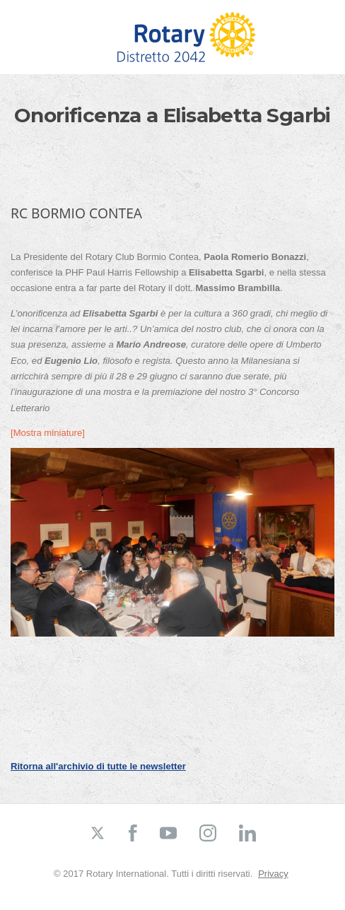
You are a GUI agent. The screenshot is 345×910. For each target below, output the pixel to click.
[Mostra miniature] (48, 432)
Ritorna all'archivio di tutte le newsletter (98, 766)
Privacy (273, 873)
